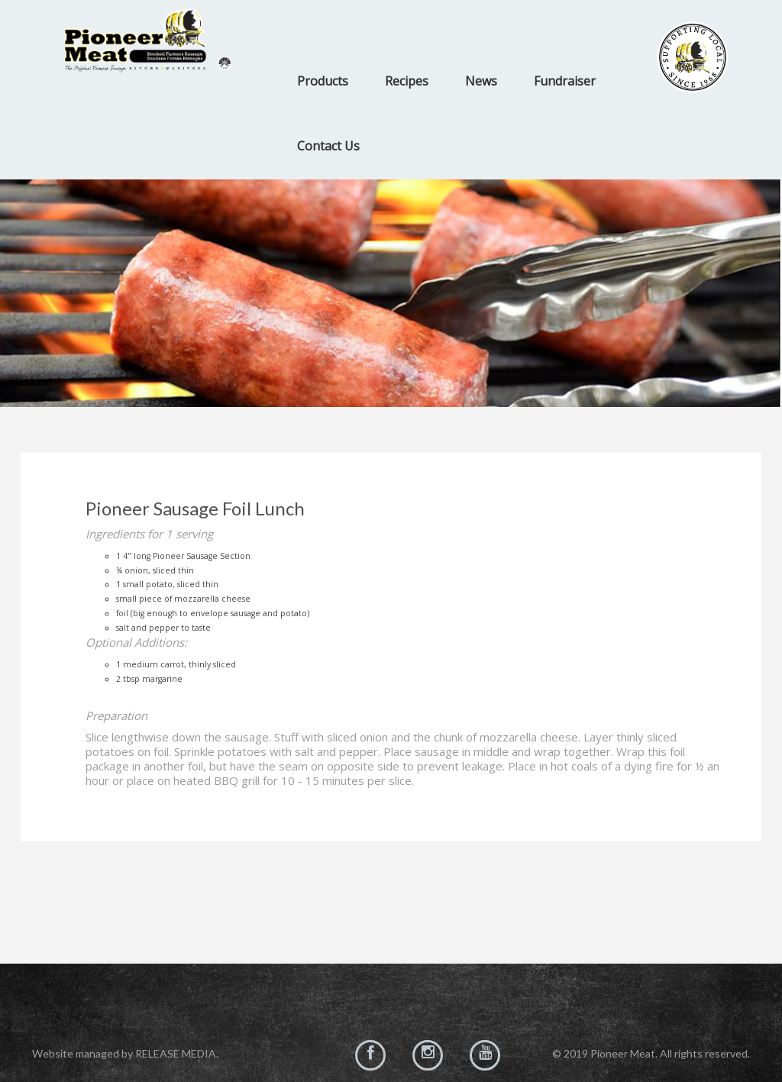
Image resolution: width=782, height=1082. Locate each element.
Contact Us (328, 145)
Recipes (406, 81)
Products (322, 81)
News (481, 81)
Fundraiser (565, 81)
